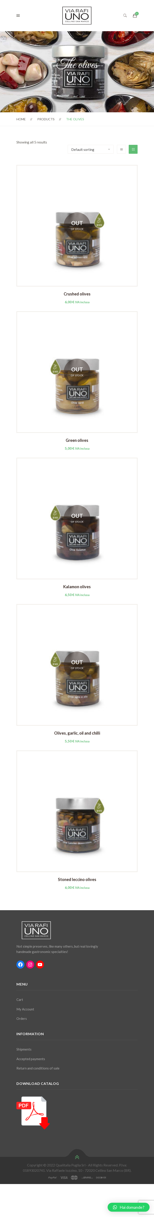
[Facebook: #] (20, 965)
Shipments (24, 1049)
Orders (21, 1018)
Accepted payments (30, 1059)
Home (21, 119)
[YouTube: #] (40, 965)
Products (46, 119)
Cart (19, 1000)
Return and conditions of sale (37, 1068)
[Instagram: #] (30, 965)
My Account (25, 1009)
